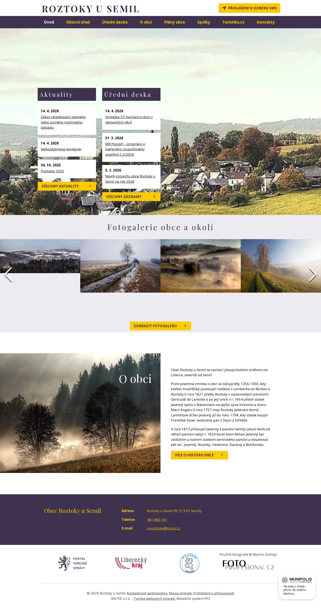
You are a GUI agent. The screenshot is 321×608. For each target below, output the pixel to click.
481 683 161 (157, 519)
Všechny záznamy (131, 196)
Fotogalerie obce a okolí (160, 227)
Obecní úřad (78, 22)
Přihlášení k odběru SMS (252, 8)
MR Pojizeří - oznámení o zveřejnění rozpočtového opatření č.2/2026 (125, 149)
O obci (146, 22)
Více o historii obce (199, 454)
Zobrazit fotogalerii (160, 325)
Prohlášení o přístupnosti (213, 593)
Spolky (203, 22)
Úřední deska (115, 22)
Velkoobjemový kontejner (61, 149)
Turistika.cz (233, 22)
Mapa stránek (180, 593)
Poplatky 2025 (52, 171)
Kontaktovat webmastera (147, 593)
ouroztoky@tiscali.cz (163, 528)
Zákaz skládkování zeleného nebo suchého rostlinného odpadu (63, 122)
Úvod (49, 22)
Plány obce (174, 22)
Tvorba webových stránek (154, 598)
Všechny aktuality (67, 186)
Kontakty (266, 22)
